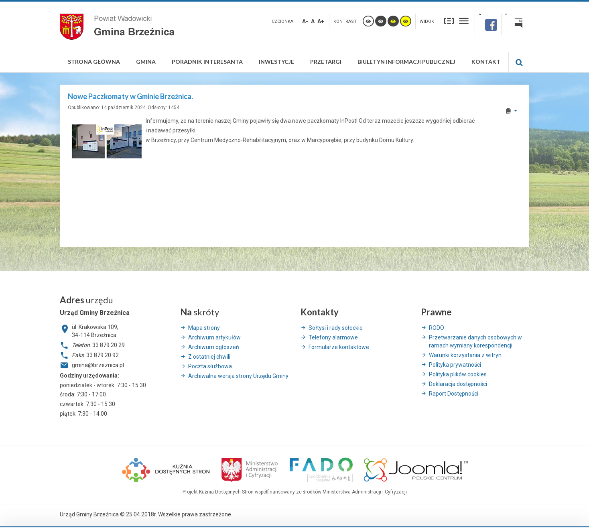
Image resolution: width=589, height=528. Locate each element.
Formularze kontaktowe (339, 347)
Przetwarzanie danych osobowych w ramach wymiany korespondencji (475, 341)
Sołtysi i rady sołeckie (336, 328)
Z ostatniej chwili (209, 356)
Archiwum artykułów (214, 337)
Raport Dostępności (453, 393)
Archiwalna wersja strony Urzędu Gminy (238, 376)
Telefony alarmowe (333, 337)
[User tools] (511, 111)
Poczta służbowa (210, 366)
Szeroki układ (464, 20)
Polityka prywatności (455, 364)
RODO (436, 328)
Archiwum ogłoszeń (213, 347)
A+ (320, 21)
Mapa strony (204, 328)
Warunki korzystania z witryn (465, 355)
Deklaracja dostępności (458, 384)
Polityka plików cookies (458, 374)
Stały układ (449, 20)
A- (305, 21)
